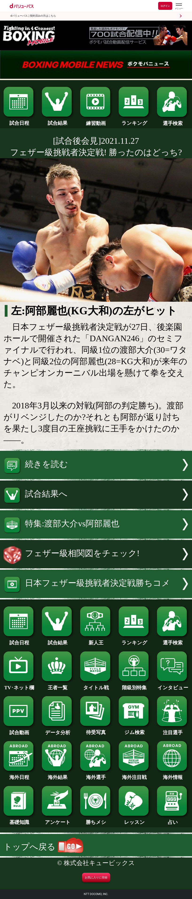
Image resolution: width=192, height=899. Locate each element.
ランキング (134, 120)
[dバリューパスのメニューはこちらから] (179, 6)
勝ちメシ (95, 820)
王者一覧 (57, 685)
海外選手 (95, 775)
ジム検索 (134, 730)
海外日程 (19, 775)
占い (172, 820)
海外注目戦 (134, 775)
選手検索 (172, 121)
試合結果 (57, 120)
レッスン (134, 820)
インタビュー (172, 685)
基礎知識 (19, 820)
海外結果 (57, 775)
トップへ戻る (43, 846)
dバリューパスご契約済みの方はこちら (33, 15)
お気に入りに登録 (96, 877)
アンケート (57, 820)
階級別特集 (134, 685)
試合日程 (19, 120)
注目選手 (172, 730)
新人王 (95, 640)
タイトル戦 (95, 685)
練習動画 (95, 121)
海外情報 (172, 775)
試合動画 (19, 730)
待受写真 (95, 730)
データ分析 (57, 730)
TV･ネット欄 (19, 685)
